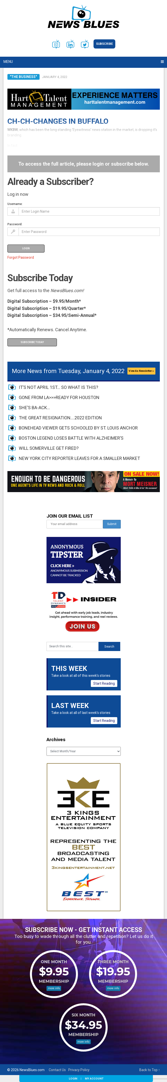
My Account (94, 1078)
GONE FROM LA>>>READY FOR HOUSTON (59, 397)
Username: (15, 204)
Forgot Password (20, 257)
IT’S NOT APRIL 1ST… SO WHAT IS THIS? (58, 387)
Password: (14, 224)
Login (73, 1078)
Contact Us (57, 1070)
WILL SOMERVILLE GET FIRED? (49, 448)
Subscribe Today (32, 342)
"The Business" (23, 77)
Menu (8, 62)
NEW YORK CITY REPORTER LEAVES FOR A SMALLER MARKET (79, 458)
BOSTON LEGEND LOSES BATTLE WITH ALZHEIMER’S (71, 438)
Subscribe (104, 44)
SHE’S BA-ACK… (34, 407)
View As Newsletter (141, 371)
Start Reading (104, 683)
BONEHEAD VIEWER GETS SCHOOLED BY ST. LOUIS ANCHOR (78, 427)
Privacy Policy (79, 1070)
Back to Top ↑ (149, 1070)
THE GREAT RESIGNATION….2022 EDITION (60, 417)
